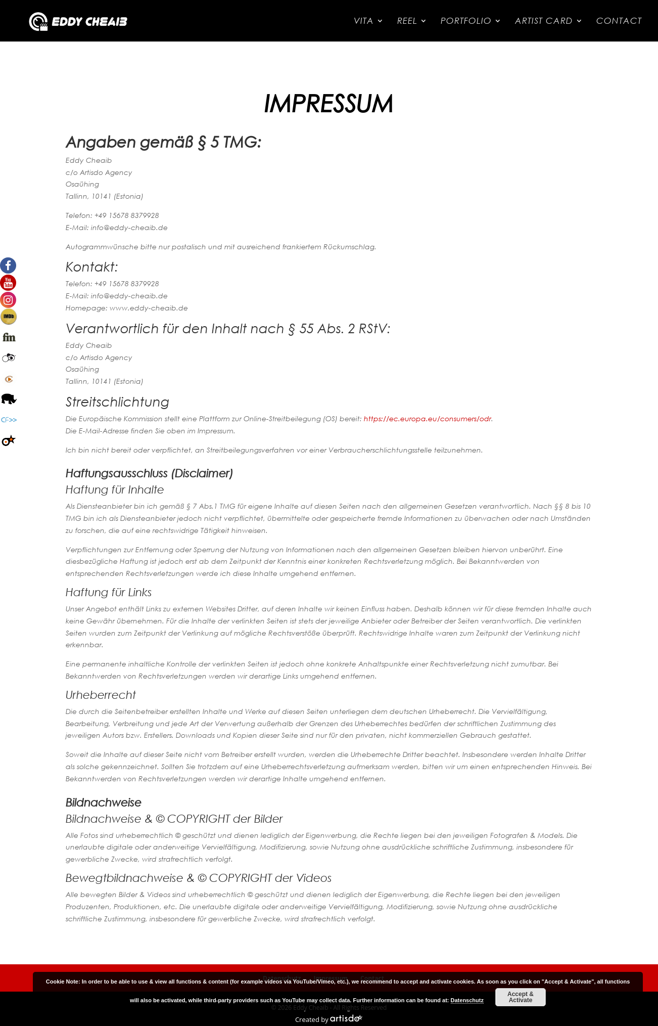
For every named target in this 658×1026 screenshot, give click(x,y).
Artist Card (544, 21)
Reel (407, 21)
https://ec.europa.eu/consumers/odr (427, 418)
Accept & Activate (520, 997)
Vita (364, 21)
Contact (619, 21)
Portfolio (466, 21)
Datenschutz (467, 1000)
